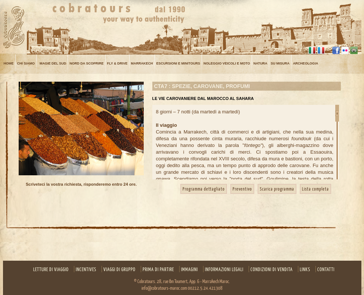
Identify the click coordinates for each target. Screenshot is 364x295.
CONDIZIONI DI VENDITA (272, 269)
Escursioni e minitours (178, 63)
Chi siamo (26, 63)
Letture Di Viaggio (51, 269)
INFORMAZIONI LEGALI (224, 269)
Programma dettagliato (204, 189)
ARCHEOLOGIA (305, 63)
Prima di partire (158, 269)
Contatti (326, 269)
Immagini (189, 269)
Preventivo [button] (242, 189)
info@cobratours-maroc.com (164, 288)
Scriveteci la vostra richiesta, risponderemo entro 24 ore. (81, 184)
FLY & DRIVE (117, 63)
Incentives (86, 269)
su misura (280, 63)
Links (305, 269)
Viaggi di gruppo (119, 269)
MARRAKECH (142, 63)
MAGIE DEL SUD (53, 63)
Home (9, 63)
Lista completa (315, 189)
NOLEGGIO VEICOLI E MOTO (226, 63)
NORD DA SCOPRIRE (86, 63)
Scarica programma (277, 189)
